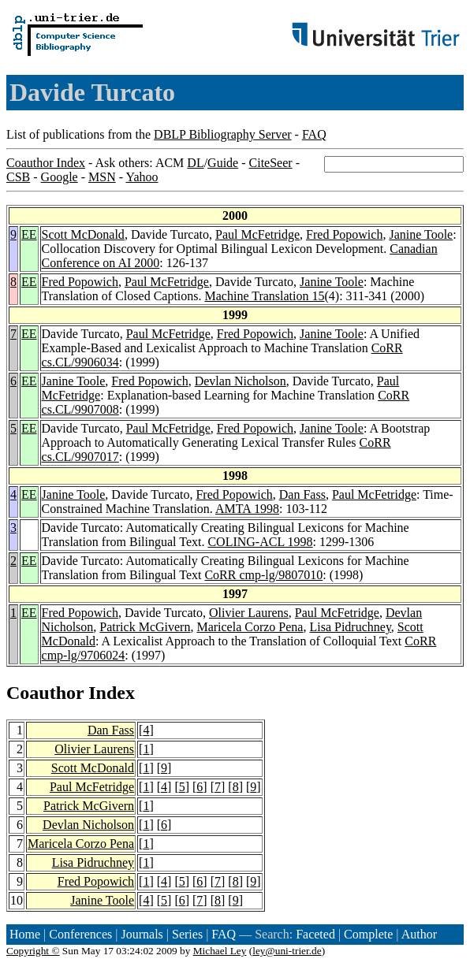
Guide (222, 162)
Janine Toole (421, 234)
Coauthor (45, 692)
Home (24, 934)
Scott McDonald (83, 234)
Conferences (80, 934)
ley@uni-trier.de (286, 951)
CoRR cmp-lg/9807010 (263, 575)
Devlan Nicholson (240, 381)
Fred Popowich (344, 234)
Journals (141, 934)
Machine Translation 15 (265, 296)
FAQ (314, 134)
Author (419, 934)
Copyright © (33, 951)
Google (59, 177)
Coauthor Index (45, 162)
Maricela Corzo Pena (249, 627)
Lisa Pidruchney (349, 627)
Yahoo (141, 177)
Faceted (315, 934)
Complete (368, 934)
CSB (18, 177)
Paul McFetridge (257, 234)
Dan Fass (302, 494)
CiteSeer (271, 162)
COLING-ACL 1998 (259, 541)
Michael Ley (220, 951)
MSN (102, 177)
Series (187, 934)
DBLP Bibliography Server (223, 134)
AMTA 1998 (247, 508)
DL (195, 162)
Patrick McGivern (144, 627)
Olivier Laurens (249, 612)
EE (29, 234)
